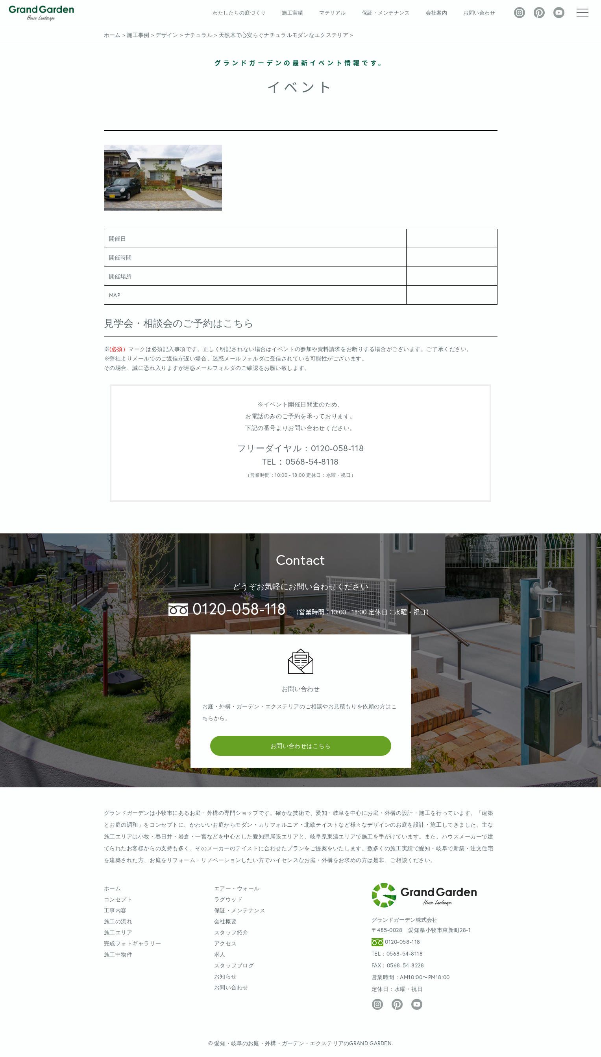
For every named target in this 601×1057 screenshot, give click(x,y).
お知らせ (225, 976)
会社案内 (436, 12)
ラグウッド (228, 899)
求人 (220, 954)
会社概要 (225, 921)
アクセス (225, 943)
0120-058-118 (227, 608)
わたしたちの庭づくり (239, 12)
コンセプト (118, 899)
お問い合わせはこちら (300, 746)
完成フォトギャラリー (132, 943)
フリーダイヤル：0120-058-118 (300, 448)
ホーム (112, 888)
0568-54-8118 (404, 953)
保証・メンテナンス (386, 12)
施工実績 (292, 12)
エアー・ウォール (237, 888)
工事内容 (115, 910)
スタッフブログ (234, 965)
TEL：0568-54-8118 (300, 461)
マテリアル (332, 12)
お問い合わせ (479, 12)
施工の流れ (118, 921)
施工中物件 (118, 954)
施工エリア (118, 932)
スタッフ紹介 (231, 932)
